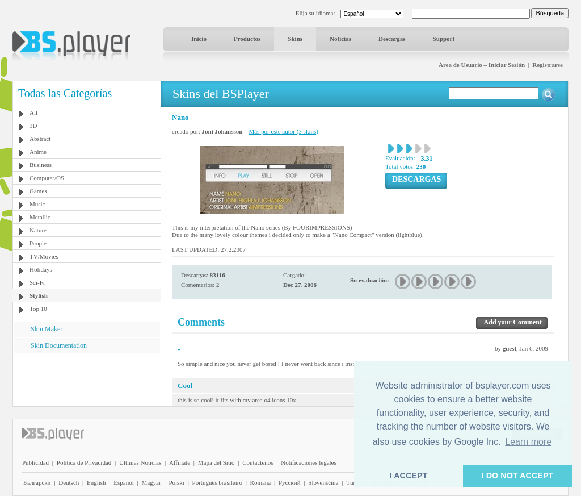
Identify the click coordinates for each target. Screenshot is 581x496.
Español (123, 482)
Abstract (40, 138)
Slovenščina (323, 482)
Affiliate (179, 462)
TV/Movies (44, 256)
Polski (176, 482)
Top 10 (38, 308)
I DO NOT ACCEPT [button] (518, 475)
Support (444, 38)
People (38, 243)
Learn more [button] (528, 442)
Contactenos (257, 462)
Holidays (41, 269)
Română (260, 482)
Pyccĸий (290, 482)
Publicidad (35, 462)
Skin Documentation (59, 345)
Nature (38, 230)
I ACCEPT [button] (409, 475)
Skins (295, 38)
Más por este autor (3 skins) (283, 131)
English (96, 482)
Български (37, 482)
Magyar (151, 482)
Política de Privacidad (84, 462)
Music (37, 204)
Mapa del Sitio (216, 462)
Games (38, 190)
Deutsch (68, 482)
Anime (38, 151)
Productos (247, 38)
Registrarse (547, 64)
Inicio (199, 38)
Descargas (392, 38)
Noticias (340, 38)
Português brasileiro (217, 482)
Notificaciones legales (308, 462)
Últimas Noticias (140, 462)
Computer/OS (47, 177)
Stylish (39, 295)
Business (41, 164)
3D (33, 125)
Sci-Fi (37, 282)
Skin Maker (46, 329)
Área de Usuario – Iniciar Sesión (482, 64)
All (33, 112)
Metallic (40, 217)
